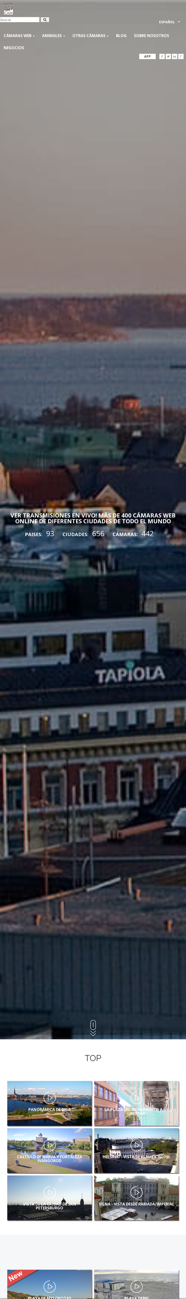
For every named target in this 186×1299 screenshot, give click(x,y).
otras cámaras (90, 35)
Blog (121, 35)
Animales (53, 35)
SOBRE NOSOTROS (151, 35)
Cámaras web (19, 35)
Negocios (14, 47)
